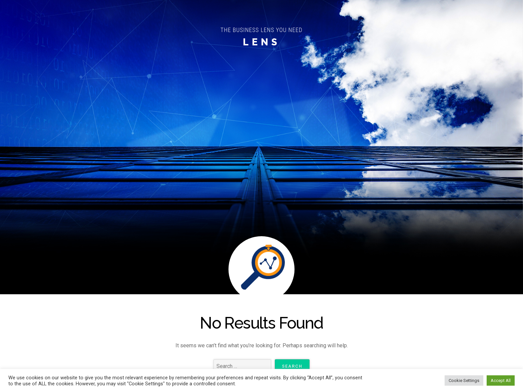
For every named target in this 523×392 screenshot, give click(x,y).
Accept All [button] (501, 380)
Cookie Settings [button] (464, 380)
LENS (262, 42)
